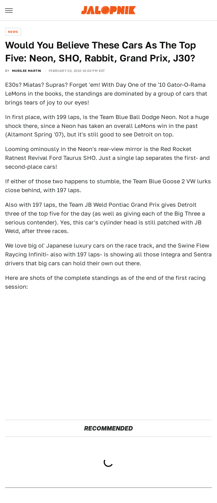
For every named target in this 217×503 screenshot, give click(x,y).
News (13, 32)
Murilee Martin (26, 70)
